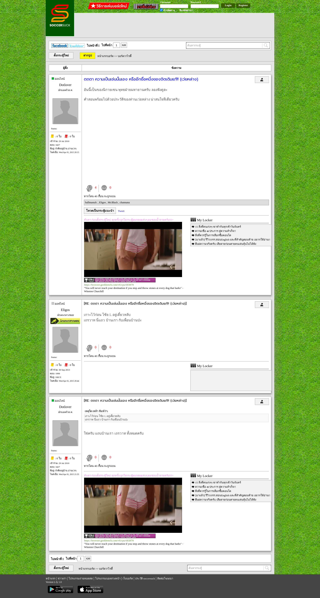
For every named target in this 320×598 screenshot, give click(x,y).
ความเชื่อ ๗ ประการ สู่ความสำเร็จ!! (215, 230)
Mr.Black (113, 202)
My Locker (201, 220)
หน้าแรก (51, 578)
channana (125, 202)
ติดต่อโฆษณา (165, 578)
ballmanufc (91, 202)
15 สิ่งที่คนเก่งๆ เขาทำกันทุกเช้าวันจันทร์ (218, 226)
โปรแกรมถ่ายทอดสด (81, 578)
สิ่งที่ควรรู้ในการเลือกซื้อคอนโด (213, 235)
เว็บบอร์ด (128, 578)
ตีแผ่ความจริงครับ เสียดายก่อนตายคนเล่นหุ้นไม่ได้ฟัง (225, 243)
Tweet (121, 210)
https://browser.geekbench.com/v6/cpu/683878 (109, 284)
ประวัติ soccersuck (145, 578)
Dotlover (65, 85)
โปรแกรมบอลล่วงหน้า (107, 578)
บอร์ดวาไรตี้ (124, 56)
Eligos (102, 202)
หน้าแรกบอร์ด (105, 56)
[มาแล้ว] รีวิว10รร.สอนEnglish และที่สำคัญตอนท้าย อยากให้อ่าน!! (232, 239)
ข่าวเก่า (62, 578)
